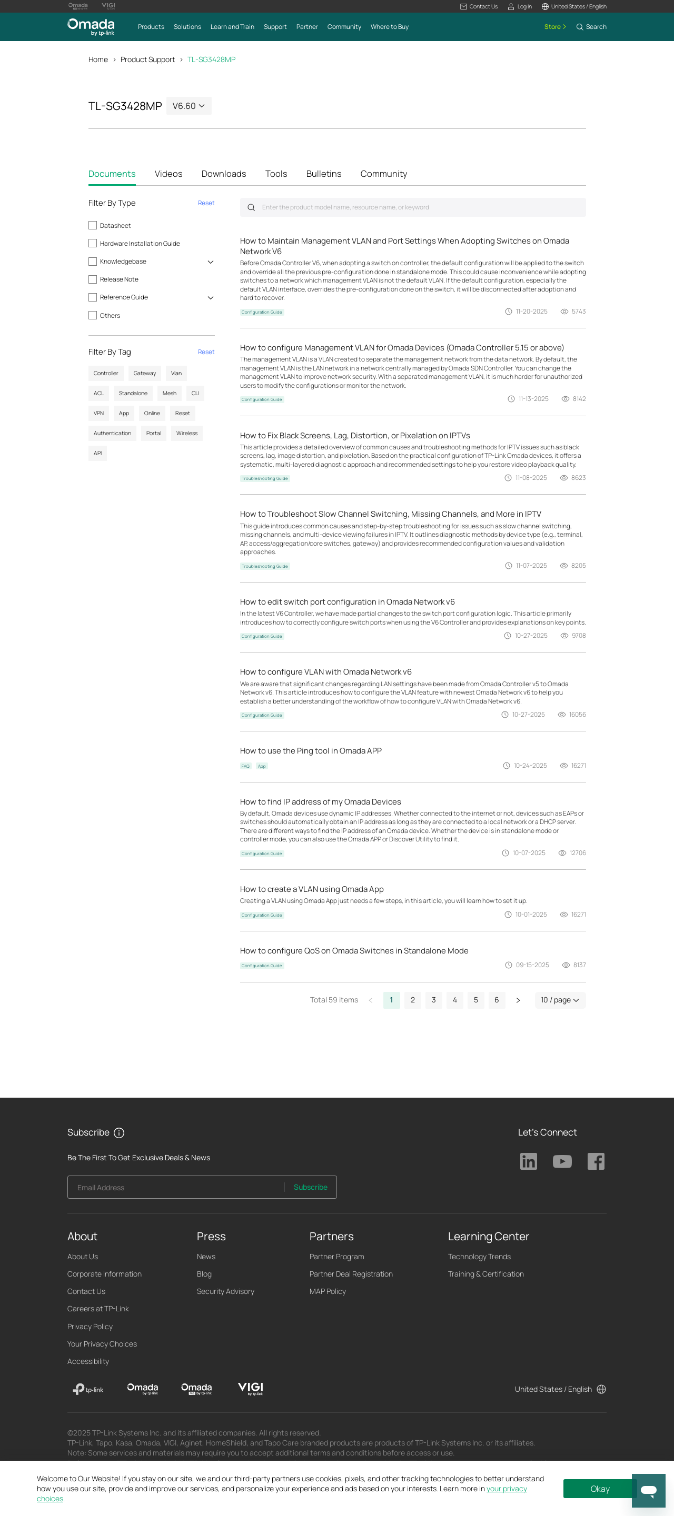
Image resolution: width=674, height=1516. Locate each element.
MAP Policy (328, 1291)
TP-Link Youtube (562, 1161)
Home (98, 59)
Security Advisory (225, 1291)
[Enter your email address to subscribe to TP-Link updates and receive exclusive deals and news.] (176, 1190)
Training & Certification (486, 1274)
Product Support (148, 59)
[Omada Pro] (196, 1389)
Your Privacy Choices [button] (102, 1344)
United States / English (553, 1389)
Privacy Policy (90, 1326)
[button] (479, 7)
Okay (600, 1488)
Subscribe (311, 1187)
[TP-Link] (88, 1389)
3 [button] (434, 1000)
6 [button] (496, 1000)
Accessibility (88, 1361)
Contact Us (86, 1291)
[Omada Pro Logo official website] (77, 6)
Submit (251, 207)
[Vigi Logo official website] (108, 6)
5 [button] (476, 1000)
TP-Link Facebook (596, 1161)
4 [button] (455, 1000)
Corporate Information (104, 1274)
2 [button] (413, 1000)
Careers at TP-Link (98, 1308)
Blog (204, 1274)
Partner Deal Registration (351, 1274)
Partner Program (337, 1256)
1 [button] (391, 1000)
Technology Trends (479, 1256)
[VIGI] (250, 1389)
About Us (82, 1256)
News (206, 1256)
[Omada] (142, 1389)
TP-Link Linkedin (528, 1161)
